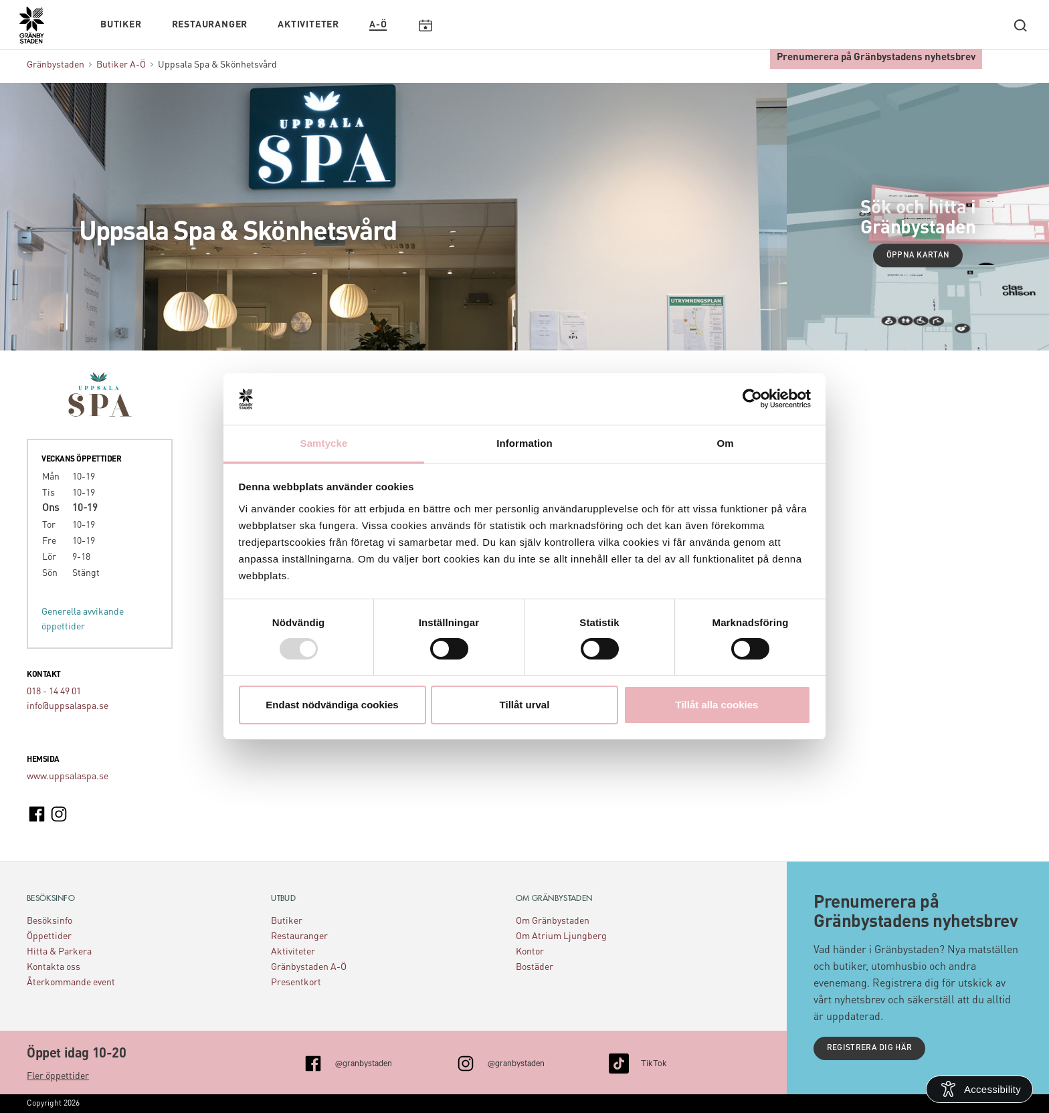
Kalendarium (425, 24)
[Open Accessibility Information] (979, 1089)
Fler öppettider (58, 1076)
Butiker (121, 24)
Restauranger (210, 24)
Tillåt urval (525, 704)
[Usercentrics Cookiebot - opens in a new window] (752, 399)
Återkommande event (71, 982)
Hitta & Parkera (59, 951)
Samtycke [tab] (324, 443)
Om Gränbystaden (552, 921)
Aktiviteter (308, 24)
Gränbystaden (55, 65)
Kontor (530, 951)
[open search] (1020, 24)
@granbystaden (363, 1062)
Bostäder (534, 967)
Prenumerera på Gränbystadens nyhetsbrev (876, 57)
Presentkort (296, 982)
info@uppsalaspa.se (67, 706)
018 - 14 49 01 (54, 691)
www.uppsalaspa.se (67, 776)
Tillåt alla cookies (717, 704)
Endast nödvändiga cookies (332, 704)
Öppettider (49, 936)
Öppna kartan (918, 255)
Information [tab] (524, 443)
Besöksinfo (49, 921)
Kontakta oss (53, 967)
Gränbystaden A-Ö (309, 967)
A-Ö (378, 24)
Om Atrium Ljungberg (561, 936)
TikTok (654, 1062)
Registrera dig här (869, 1048)
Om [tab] (725, 443)
